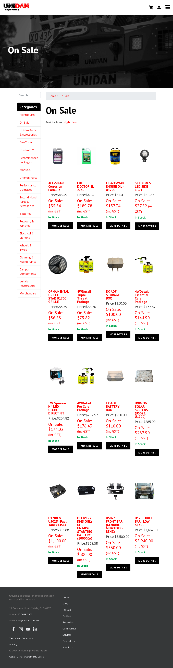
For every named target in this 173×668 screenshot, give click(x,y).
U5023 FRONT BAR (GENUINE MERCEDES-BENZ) (114, 525)
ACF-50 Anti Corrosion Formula (56, 186)
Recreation (68, 622)
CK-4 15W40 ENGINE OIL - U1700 (115, 186)
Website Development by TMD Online (26, 656)
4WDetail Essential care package (142, 296)
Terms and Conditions (21, 638)
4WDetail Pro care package (84, 406)
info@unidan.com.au (27, 620)
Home (52, 96)
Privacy (13, 644)
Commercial (69, 628)
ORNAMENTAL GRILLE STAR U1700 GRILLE (58, 296)
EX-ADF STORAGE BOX (113, 295)
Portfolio (67, 616)
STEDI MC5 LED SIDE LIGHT (143, 186)
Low (74, 122)
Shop (65, 603)
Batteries (25, 214)
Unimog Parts (28, 178)
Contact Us (69, 641)
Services (67, 634)
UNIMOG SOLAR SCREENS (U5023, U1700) (141, 410)
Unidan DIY (27, 150)
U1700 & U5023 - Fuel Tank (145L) (57, 521)
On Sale (24, 122)
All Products (27, 115)
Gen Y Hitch (27, 142)
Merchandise (28, 293)
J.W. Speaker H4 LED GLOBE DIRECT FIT (57, 408)
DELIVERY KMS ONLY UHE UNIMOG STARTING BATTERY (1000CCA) (84, 528)
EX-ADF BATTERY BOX (112, 406)
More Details (60, 225)
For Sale (67, 609)
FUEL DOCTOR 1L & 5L (85, 186)
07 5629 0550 (25, 614)
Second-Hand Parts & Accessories (28, 202)
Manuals (25, 170)
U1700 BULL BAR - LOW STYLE (144, 521)
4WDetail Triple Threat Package (84, 296)
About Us (68, 647)
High (67, 122)
